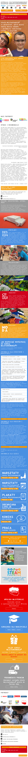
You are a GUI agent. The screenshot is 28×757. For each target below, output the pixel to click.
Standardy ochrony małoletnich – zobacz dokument (14, 419)
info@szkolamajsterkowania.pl (8, 198)
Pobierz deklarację (14, 14)
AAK (24, 755)
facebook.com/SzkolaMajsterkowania (9, 739)
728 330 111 (4, 196)
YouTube (3, 743)
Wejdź (14, 659)
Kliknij (14, 608)
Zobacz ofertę (14, 687)
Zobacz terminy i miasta (14, 629)
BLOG (21, 10)
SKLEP (6, 10)
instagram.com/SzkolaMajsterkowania (9, 741)
